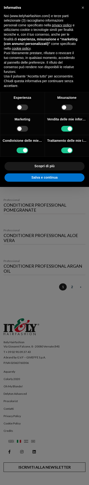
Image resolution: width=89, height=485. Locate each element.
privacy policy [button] (62, 25)
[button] (83, 7)
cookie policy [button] (21, 48)
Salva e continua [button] (44, 177)
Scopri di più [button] (44, 166)
